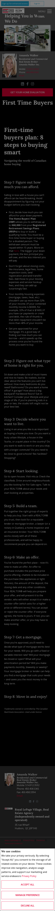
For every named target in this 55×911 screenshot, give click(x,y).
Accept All (27, 884)
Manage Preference (28, 895)
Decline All (27, 905)
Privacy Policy (29, 876)
